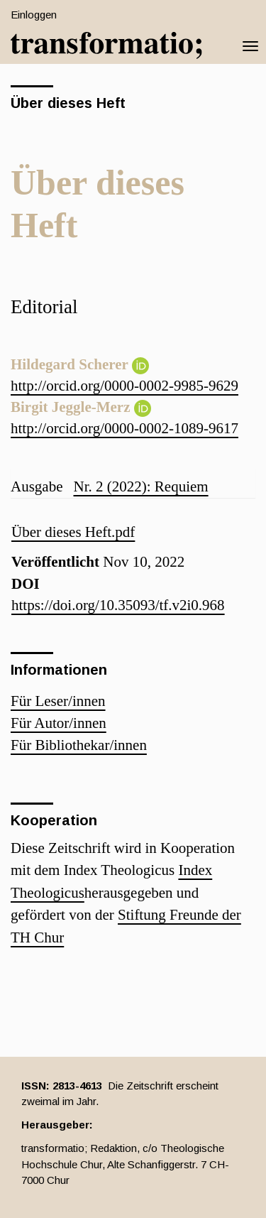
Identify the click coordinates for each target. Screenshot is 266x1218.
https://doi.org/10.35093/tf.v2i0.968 (118, 605)
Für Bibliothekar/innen (79, 745)
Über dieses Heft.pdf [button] (73, 531)
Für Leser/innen (58, 700)
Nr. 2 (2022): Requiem (140, 486)
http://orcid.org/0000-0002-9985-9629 (124, 385)
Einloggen (34, 15)
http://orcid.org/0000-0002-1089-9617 (124, 428)
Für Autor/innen (58, 723)
